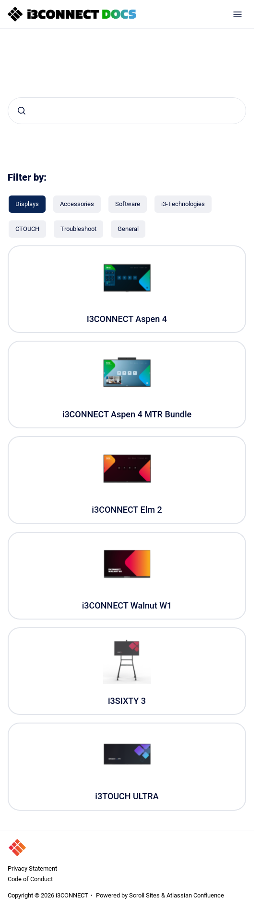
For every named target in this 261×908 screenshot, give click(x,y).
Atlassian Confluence (195, 895)
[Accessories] (77, 204)
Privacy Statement (32, 868)
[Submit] (21, 110)
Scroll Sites (144, 895)
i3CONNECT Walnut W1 (127, 605)
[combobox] (127, 111)
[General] (128, 229)
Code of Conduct (30, 878)
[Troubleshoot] (78, 229)
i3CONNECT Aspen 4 (127, 319)
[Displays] (27, 204)
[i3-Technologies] (183, 204)
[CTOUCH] (27, 229)
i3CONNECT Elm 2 (127, 510)
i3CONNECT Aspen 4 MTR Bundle (126, 414)
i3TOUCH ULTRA (126, 796)
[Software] (127, 204)
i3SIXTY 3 (127, 701)
